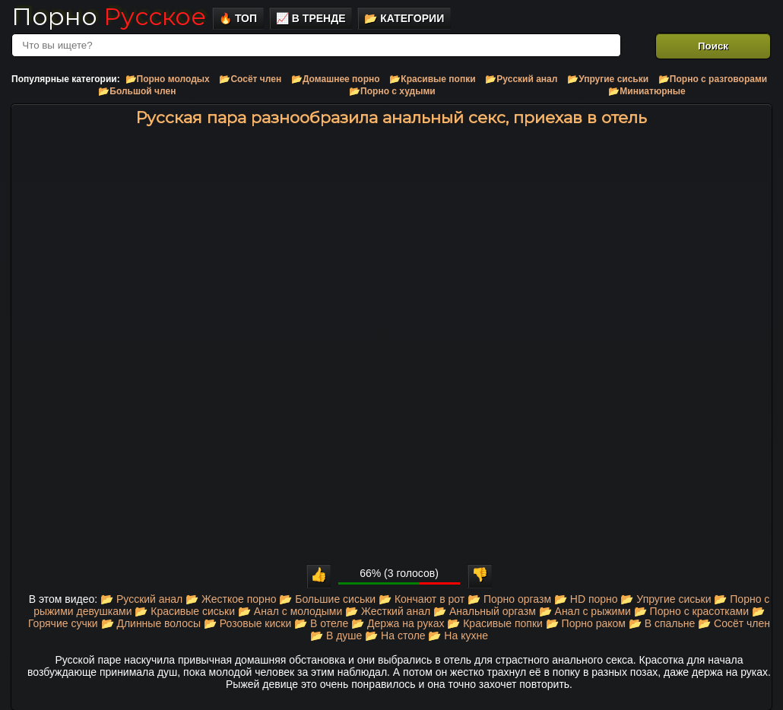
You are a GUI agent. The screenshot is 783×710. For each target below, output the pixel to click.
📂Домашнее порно (335, 79)
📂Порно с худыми (392, 91)
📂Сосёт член (250, 79)
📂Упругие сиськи (607, 79)
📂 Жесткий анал (387, 611)
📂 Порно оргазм (509, 599)
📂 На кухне (457, 635)
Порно (108, 16)
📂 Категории (404, 18)
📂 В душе (336, 635)
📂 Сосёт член (734, 623)
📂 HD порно (586, 599)
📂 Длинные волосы (151, 623)
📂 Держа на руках (397, 623)
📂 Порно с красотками (691, 611)
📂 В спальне (662, 623)
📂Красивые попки (432, 79)
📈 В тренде (311, 18)
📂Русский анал (521, 79)
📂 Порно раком (586, 623)
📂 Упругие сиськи (665, 599)
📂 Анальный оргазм (484, 611)
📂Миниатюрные (646, 91)
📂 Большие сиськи (327, 599)
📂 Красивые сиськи (185, 611)
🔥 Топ (238, 18)
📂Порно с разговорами (712, 79)
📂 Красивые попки (495, 623)
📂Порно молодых (167, 79)
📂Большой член (137, 91)
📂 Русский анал (141, 599)
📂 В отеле (321, 623)
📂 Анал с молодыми (290, 611)
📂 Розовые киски (247, 623)
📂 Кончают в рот (421, 599)
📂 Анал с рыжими (585, 611)
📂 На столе (395, 635)
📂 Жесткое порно (230, 599)
